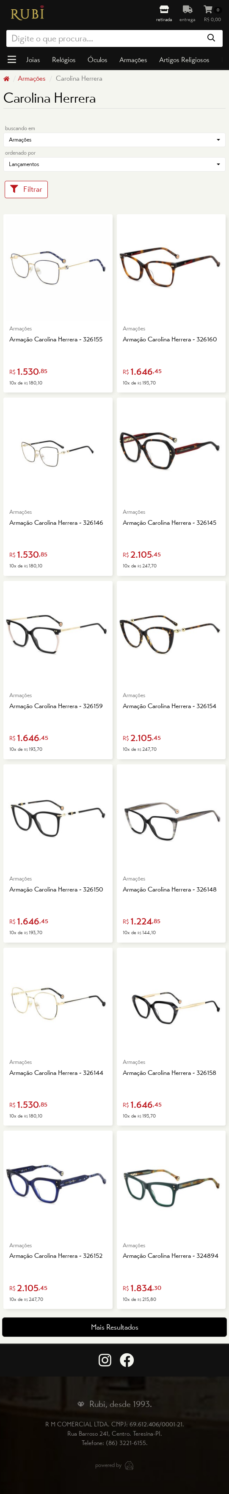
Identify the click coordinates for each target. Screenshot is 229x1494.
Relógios (64, 59)
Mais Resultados (114, 1327)
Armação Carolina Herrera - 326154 (169, 706)
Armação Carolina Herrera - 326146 (56, 522)
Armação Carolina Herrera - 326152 (55, 1255)
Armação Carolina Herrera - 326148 (170, 889)
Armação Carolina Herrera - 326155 (55, 339)
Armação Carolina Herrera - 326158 (169, 1073)
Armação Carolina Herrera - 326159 (56, 706)
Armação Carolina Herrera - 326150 (56, 889)
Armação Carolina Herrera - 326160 (170, 339)
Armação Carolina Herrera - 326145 (169, 522)
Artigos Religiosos (184, 59)
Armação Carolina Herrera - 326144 (56, 1073)
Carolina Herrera (78, 78)
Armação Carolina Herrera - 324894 (170, 1255)
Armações (133, 59)
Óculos (98, 59)
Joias (33, 59)
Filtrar (26, 189)
